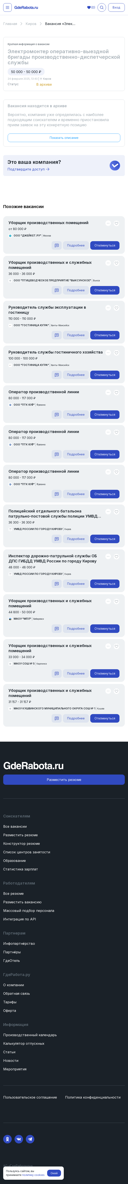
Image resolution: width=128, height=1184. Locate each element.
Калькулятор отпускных (23, 1043)
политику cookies (33, 1175)
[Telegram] (30, 1139)
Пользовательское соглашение (30, 1097)
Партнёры (12, 952)
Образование (14, 860)
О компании (13, 985)
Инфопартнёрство (19, 943)
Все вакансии (15, 826)
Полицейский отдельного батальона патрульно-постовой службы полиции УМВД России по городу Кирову (53, 514)
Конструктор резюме (21, 843)
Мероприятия (14, 1069)
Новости (10, 1060)
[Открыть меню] (7, 7)
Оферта (9, 1010)
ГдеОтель (11, 960)
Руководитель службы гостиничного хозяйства (56, 352)
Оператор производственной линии (44, 392)
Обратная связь (16, 993)
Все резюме (13, 893)
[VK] (19, 1139)
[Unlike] (116, 223)
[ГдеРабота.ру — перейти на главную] (26, 7)
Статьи (9, 1052)
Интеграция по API (19, 919)
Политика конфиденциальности (93, 1097)
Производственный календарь (30, 1035)
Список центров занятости (26, 852)
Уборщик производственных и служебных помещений (50, 265)
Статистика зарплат (20, 869)
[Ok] (7, 1139)
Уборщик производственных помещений (49, 222)
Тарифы (9, 1002)
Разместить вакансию (22, 902)
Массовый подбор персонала (28, 910)
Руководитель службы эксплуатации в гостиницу (47, 310)
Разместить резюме (20, 835)
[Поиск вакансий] (101, 7)
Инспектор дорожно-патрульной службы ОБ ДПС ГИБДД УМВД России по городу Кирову (53, 558)
